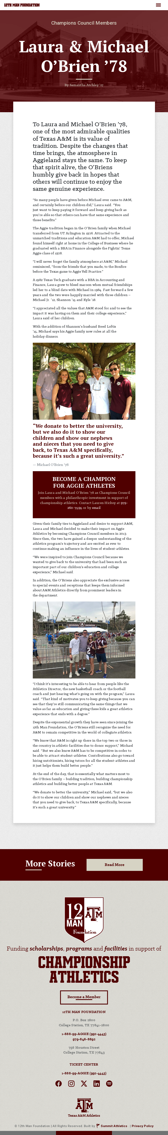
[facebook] (58, 1085)
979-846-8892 (84, 1039)
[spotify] (109, 1085)
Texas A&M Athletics (84, 1107)
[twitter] (84, 1085)
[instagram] (71, 1085)
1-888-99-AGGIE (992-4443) (84, 1034)
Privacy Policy (143, 1126)
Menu (158, 3)
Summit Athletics (114, 1126)
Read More (114, 865)
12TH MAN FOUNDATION (22, 5)
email (96, 508)
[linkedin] (96, 1085)
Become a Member (84, 997)
